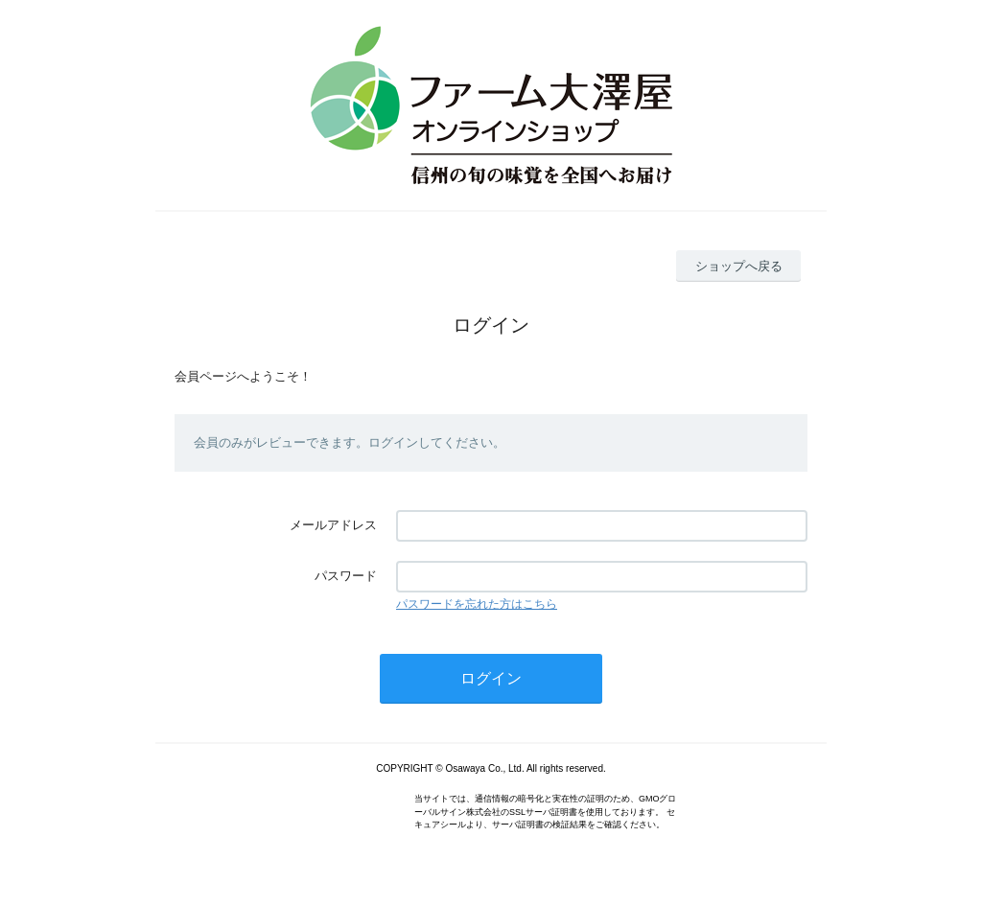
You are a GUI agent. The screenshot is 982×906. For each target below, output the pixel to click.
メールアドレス (333, 525)
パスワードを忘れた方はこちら (476, 604)
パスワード (346, 576)
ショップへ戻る (739, 266)
